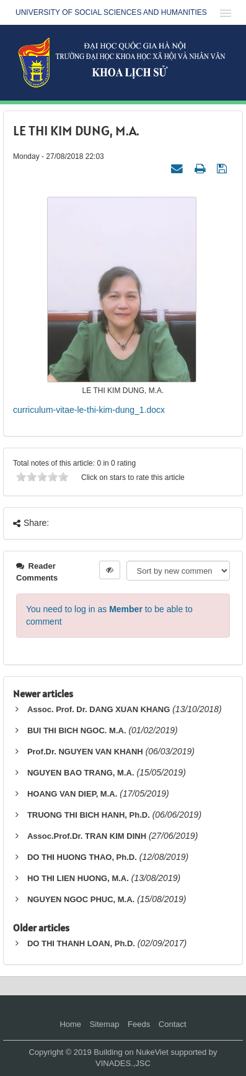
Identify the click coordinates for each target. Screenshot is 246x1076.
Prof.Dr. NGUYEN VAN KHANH (85, 751)
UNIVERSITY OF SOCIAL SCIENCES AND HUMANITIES (111, 12)
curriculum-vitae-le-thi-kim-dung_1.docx (89, 410)
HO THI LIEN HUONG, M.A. (78, 878)
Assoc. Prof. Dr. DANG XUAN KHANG (98, 709)
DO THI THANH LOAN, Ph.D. (81, 943)
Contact (173, 1024)
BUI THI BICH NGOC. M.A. (76, 730)
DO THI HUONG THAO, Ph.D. (82, 857)
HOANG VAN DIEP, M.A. (72, 793)
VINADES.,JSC (123, 1063)
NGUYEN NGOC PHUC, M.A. (80, 899)
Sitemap (105, 1024)
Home (70, 1024)
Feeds (139, 1024)
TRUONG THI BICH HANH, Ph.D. (88, 815)
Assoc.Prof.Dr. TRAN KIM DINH (86, 836)
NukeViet (152, 1052)
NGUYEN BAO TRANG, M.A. (80, 772)
